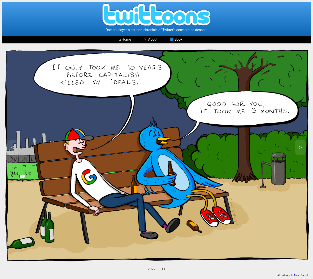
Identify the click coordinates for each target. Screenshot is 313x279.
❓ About (150, 39)
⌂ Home (125, 39)
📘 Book (175, 39)
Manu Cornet (301, 275)
